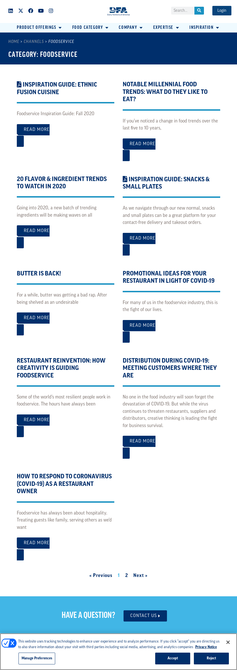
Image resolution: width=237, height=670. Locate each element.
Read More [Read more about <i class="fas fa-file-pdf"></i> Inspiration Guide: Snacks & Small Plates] (171, 241)
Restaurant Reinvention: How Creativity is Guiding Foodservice (61, 368)
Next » (140, 575)
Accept (173, 658)
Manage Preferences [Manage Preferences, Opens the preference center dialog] (37, 658)
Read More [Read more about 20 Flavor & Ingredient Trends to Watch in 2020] (65, 234)
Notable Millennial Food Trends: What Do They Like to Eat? (165, 92)
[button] (39, 28)
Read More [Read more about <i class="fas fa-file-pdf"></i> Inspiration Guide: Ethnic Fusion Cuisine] (65, 132)
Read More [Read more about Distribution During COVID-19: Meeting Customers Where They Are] (171, 444)
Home (13, 42)
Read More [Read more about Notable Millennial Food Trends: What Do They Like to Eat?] (171, 147)
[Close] (228, 642)
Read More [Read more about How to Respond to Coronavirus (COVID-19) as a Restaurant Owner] (65, 546)
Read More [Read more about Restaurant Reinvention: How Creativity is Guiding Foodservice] (65, 423)
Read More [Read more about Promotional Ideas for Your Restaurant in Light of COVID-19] (171, 328)
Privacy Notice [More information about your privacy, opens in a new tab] (206, 647)
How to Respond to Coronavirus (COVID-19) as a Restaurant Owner (64, 484)
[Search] (199, 11)
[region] (118, 651)
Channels (34, 42)
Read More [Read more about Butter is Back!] (65, 321)
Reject (211, 658)
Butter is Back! (39, 274)
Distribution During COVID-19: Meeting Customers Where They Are (170, 368)
